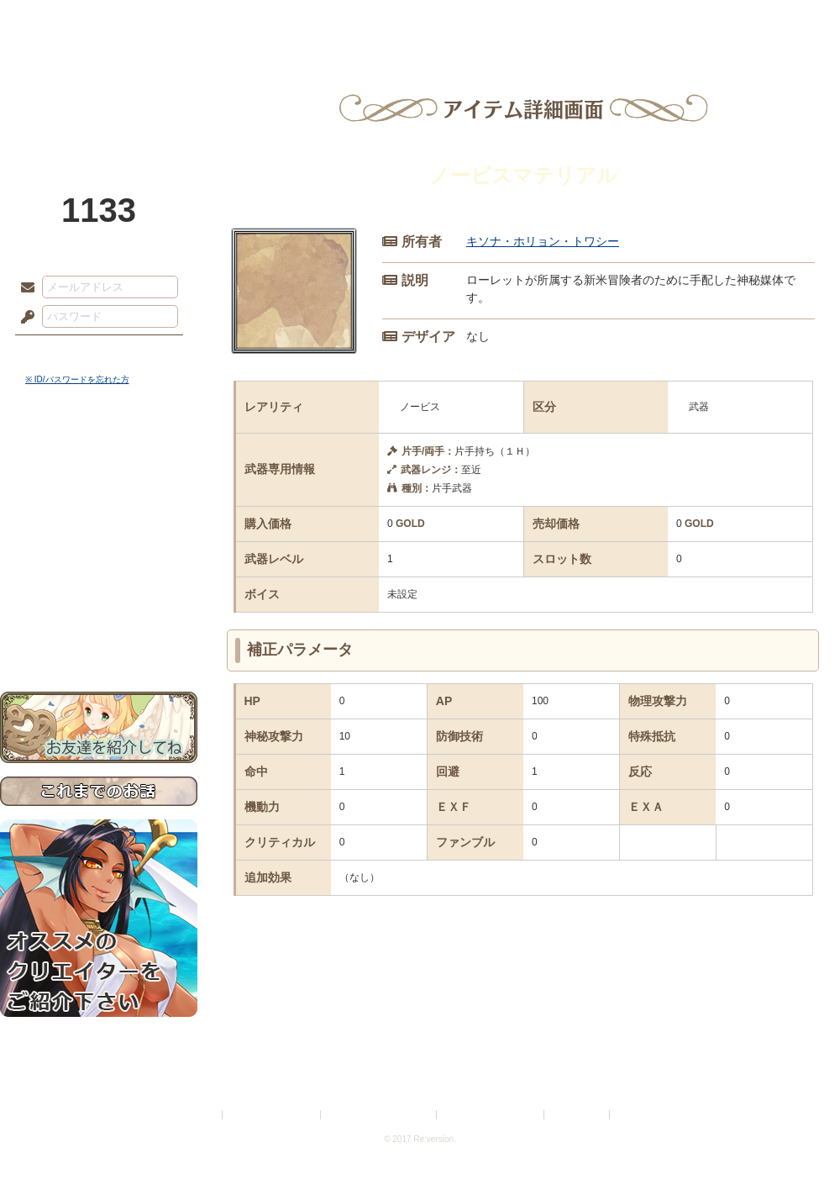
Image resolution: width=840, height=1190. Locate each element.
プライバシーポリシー (272, 1114)
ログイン (58, 352)
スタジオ (539, 21)
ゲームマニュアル (98, 517)
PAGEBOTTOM (798, 1143)
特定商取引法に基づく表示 (379, 1114)
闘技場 (779, 21)
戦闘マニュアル (98, 584)
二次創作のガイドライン (491, 1114)
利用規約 (199, 1114)
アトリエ (420, 21)
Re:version (638, 1114)
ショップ (658, 21)
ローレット (300, 21)
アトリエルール (98, 563)
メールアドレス (23, 288)
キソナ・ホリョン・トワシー (542, 241)
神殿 (181, 21)
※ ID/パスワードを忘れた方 (77, 379)
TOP (61, 21)
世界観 (98, 458)
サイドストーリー (98, 488)
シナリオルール (98, 542)
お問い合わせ (98, 639)
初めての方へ (98, 609)
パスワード (23, 317)
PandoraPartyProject (98, 92)
